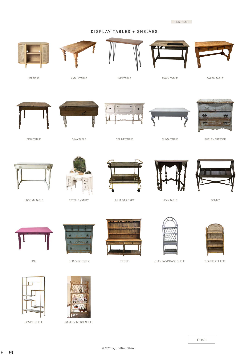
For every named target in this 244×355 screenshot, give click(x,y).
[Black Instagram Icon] (11, 352)
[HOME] (201, 340)
